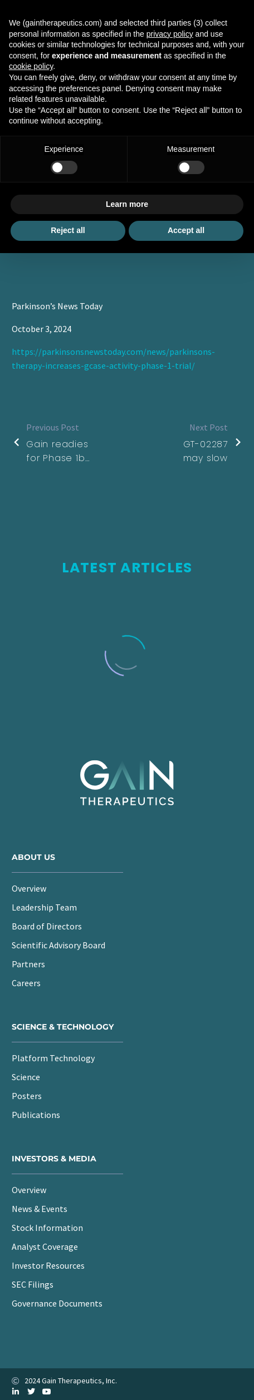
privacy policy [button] (169, 33)
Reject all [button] (68, 230)
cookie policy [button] (31, 66)
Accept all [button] (186, 230)
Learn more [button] (127, 204)
